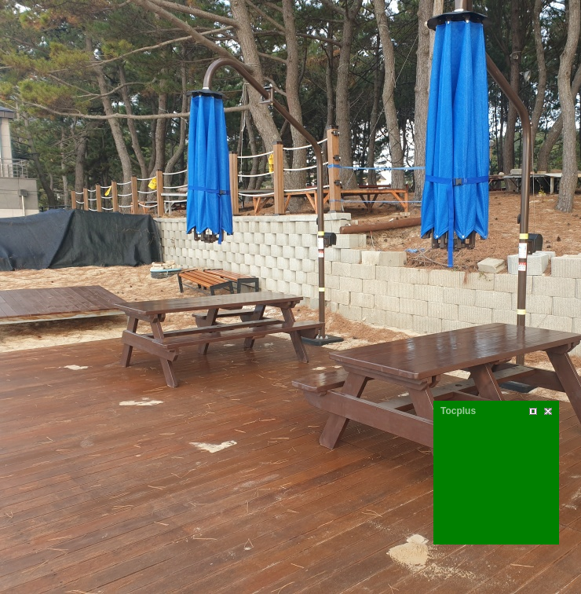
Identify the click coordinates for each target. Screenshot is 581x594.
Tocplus (458, 410)
